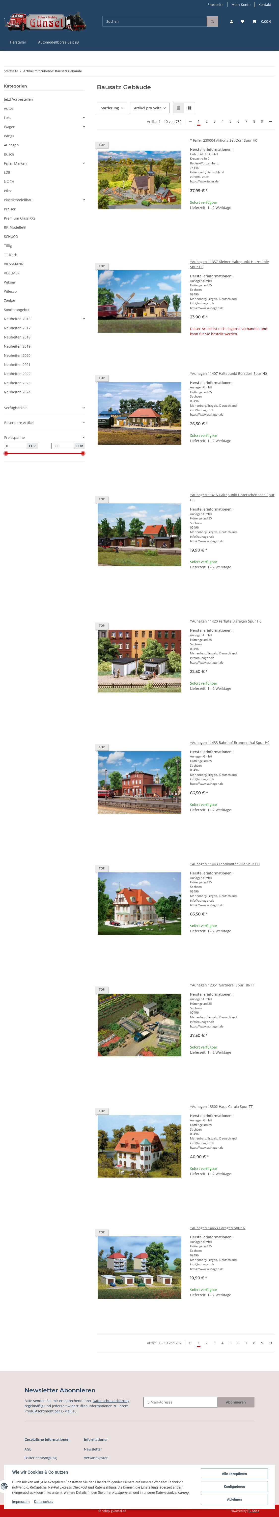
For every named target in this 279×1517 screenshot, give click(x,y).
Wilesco (10, 291)
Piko (7, 190)
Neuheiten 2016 (17, 318)
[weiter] (270, 121)
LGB (7, 172)
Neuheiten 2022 (17, 373)
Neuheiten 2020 (17, 355)
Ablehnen (234, 1499)
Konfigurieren (234, 1487)
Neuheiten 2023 (17, 382)
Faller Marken (15, 163)
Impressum (20, 1502)
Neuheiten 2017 (17, 328)
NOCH (9, 181)
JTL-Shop (253, 1511)
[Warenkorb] (261, 21)
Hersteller (18, 42)
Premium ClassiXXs (19, 218)
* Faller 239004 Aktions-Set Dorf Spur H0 (223, 140)
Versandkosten (96, 1457)
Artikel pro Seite (148, 108)
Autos (8, 108)
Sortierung (110, 108)
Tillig (8, 245)
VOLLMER (12, 273)
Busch (9, 154)
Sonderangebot (16, 309)
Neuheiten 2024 (17, 392)
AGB (28, 1449)
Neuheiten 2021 (17, 364)
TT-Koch (10, 254)
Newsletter (93, 1449)
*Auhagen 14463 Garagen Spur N (218, 1228)
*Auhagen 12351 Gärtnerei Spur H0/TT (222, 985)
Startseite (215, 4)
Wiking (9, 282)
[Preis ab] (15, 446)
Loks (7, 117)
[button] (231, 21)
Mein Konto (241, 4)
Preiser (10, 209)
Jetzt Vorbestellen (18, 99)
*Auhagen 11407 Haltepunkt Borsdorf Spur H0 (228, 373)
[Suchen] (154, 21)
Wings (9, 136)
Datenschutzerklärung (111, 1400)
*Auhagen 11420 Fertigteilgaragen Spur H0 (225, 621)
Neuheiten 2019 (17, 346)
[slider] (6, 453)
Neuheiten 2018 (17, 337)
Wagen (9, 126)
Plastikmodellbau (18, 200)
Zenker (9, 300)
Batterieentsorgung (41, 1457)
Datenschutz (44, 1502)
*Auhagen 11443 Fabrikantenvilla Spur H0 (225, 864)
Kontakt (264, 4)
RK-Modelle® (15, 227)
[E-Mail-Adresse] (180, 1402)
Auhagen (11, 145)
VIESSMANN (14, 264)
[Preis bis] (62, 446)
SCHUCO (11, 236)
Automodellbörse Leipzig (58, 42)
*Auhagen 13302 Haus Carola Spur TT (221, 1106)
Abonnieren (236, 1402)
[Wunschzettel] (242, 21)
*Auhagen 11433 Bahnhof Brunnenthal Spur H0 (229, 742)
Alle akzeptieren (234, 1474)
